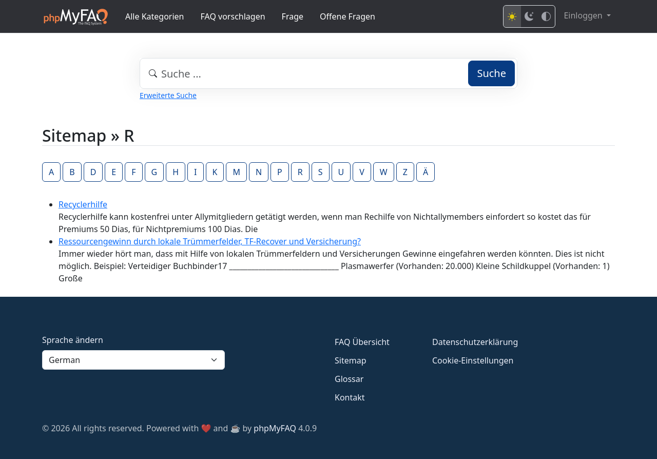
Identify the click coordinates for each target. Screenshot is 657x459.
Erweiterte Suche (168, 95)
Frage (292, 16)
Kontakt (350, 397)
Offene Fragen (347, 16)
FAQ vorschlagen (233, 16)
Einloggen (584, 15)
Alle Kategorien (154, 16)
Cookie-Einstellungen (472, 360)
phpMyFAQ (275, 428)
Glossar (349, 379)
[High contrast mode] (546, 16)
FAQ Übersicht (362, 342)
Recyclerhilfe (83, 204)
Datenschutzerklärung (475, 342)
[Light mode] (512, 16)
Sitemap (350, 360)
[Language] (133, 360)
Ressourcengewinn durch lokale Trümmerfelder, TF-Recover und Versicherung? (210, 241)
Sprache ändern (72, 340)
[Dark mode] (529, 16)
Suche (491, 73)
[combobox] (328, 73)
